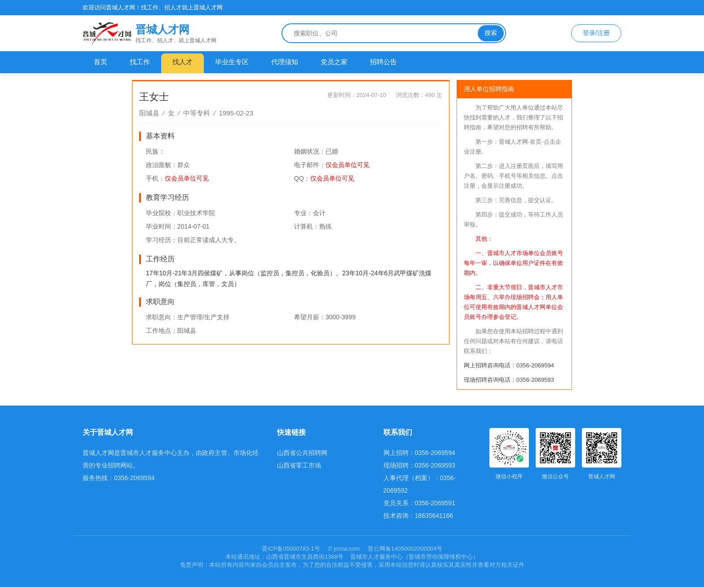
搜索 (490, 32)
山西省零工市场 (299, 465)
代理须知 (284, 62)
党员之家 (334, 62)
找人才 (182, 62)
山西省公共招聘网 (302, 452)
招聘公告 (383, 62)
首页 (100, 62)
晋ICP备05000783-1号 (292, 548)
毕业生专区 (232, 62)
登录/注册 (596, 32)
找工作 (140, 62)
